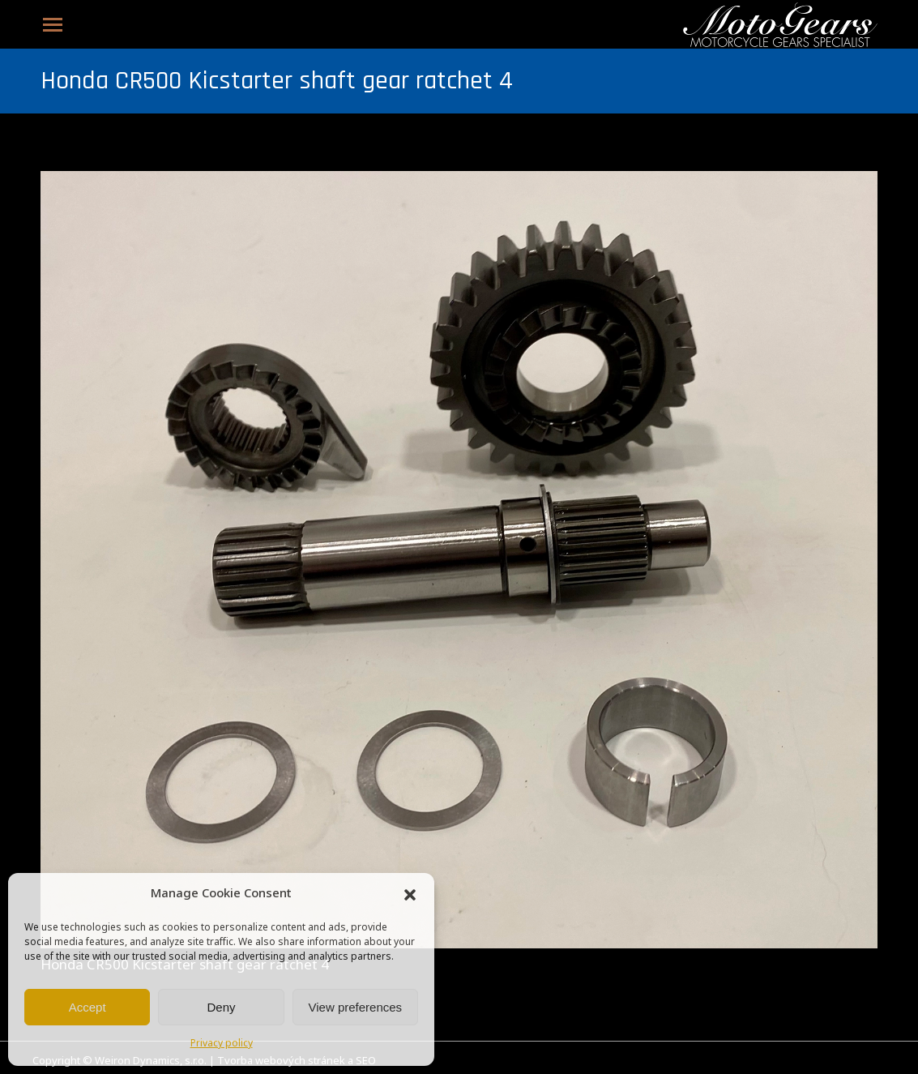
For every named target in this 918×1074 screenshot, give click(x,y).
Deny (221, 1007)
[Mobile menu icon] (53, 24)
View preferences (356, 1007)
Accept (87, 1007)
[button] (410, 895)
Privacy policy (221, 1044)
